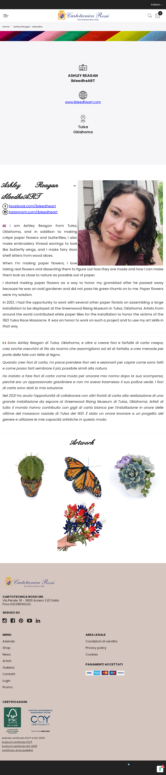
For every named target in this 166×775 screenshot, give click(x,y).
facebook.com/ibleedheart (32, 206)
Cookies (92, 654)
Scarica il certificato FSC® (17, 742)
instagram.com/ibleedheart (33, 212)
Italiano (157, 4)
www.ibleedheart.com (83, 102)
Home (6, 26)
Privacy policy (96, 648)
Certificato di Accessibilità (17, 750)
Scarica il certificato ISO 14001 (19, 746)
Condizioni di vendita (101, 641)
